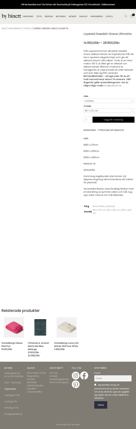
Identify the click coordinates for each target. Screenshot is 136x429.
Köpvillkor (32, 388)
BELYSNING (61, 16)
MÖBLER (72, 16)
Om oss (53, 372)
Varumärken (96, 16)
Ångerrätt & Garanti (33, 378)
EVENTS (109, 16)
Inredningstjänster (59, 379)
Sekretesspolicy (35, 385)
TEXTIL (39, 16)
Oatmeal (110, 206)
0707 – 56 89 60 (12, 382)
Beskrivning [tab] (90, 130)
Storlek (87, 106)
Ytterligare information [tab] (111, 130)
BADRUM (49, 16)
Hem (3, 28)
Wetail (77, 424)
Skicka (101, 405)
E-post (97, 373)
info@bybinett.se (112, 85)
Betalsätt (32, 382)
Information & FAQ (36, 372)
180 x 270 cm (99, 210)
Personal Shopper (59, 382)
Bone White (98, 206)
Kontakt (53, 376)
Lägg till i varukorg (113, 119)
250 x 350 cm (114, 210)
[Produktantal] (87, 120)
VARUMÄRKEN (14, 28)
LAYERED (27, 28)
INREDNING (28, 16)
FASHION (83, 16)
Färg (86, 96)
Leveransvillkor (34, 391)
